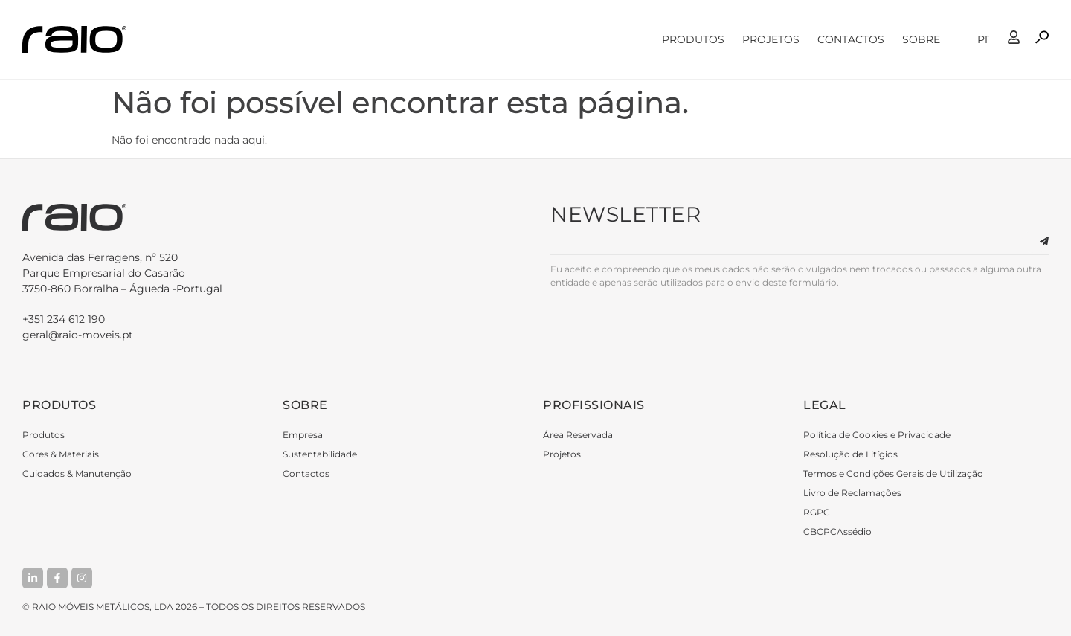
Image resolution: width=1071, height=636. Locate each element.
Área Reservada (578, 434)
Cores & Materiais (60, 454)
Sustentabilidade (320, 454)
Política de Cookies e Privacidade (877, 434)
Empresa (303, 434)
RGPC (816, 512)
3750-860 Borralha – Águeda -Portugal (271, 272)
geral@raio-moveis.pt (77, 334)
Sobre (925, 39)
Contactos (850, 39)
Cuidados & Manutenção (77, 473)
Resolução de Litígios (850, 454)
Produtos (693, 39)
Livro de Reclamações (852, 492)
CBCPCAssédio (837, 531)
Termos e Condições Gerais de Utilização (893, 473)
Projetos (771, 39)
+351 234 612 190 (63, 319)
